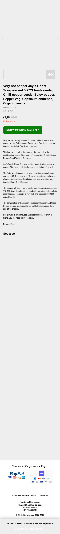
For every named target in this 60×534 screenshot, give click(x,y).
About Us (43, 496)
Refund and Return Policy (24, 496)
